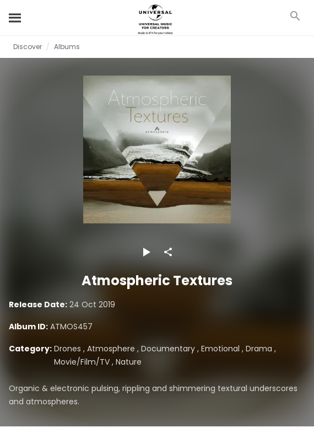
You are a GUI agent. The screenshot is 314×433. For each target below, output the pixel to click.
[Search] (15, 17)
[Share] (168, 252)
